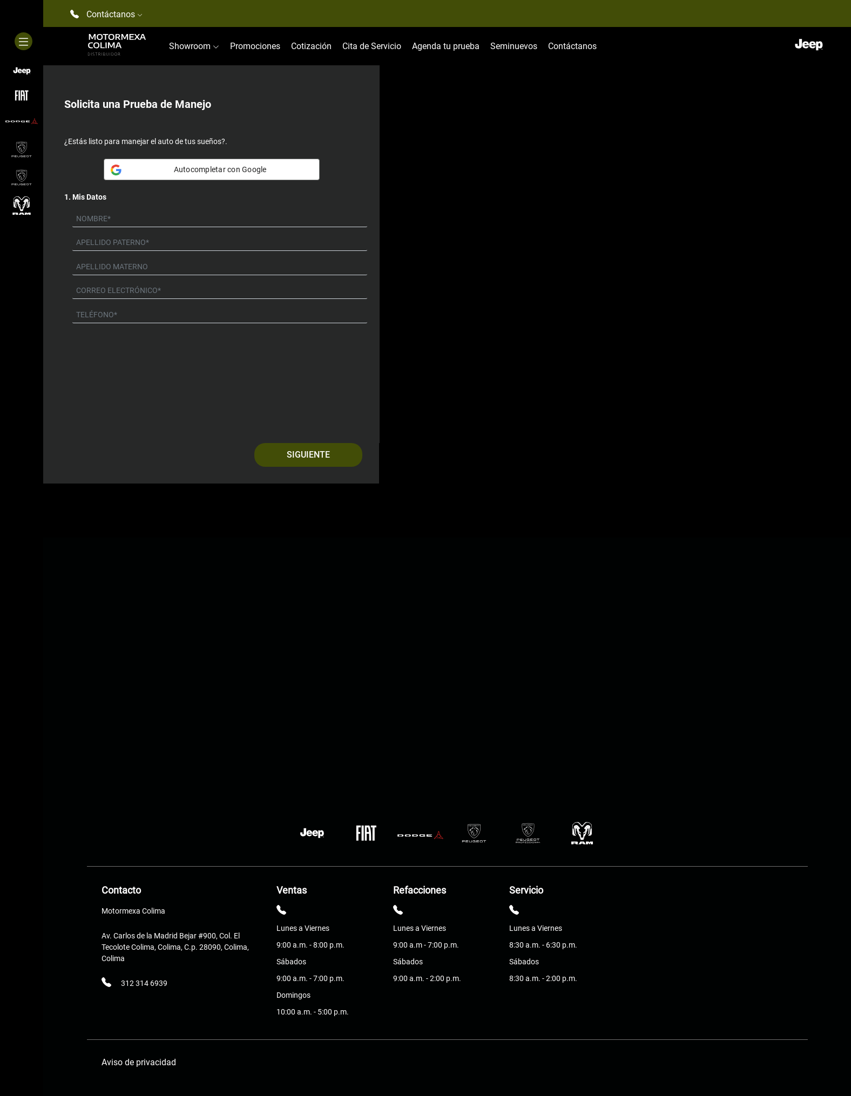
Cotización (311, 46)
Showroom (194, 46)
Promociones (255, 46)
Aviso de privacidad (139, 1062)
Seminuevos (513, 46)
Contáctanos (572, 46)
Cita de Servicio (371, 46)
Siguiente (308, 455)
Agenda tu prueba (445, 46)
